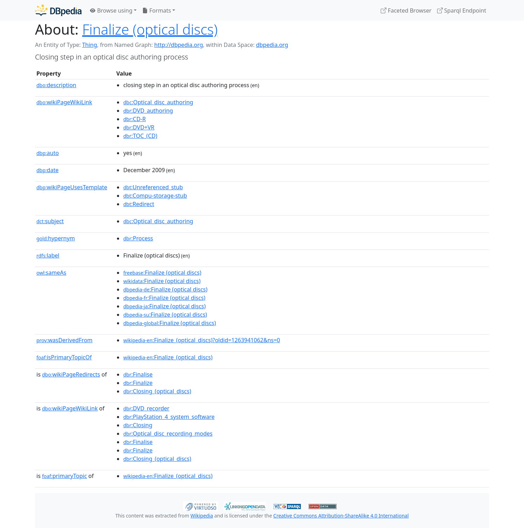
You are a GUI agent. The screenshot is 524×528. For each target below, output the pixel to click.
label (48, 255)
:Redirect (138, 204)
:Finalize (137, 383)
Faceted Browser (406, 10)
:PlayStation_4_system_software (168, 417)
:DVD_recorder (146, 408)
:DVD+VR (138, 127)
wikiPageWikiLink (64, 102)
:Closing (137, 425)
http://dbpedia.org (178, 45)
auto (47, 153)
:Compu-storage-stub (155, 195)
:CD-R (134, 119)
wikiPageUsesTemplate (71, 187)
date (47, 170)
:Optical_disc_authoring (158, 102)
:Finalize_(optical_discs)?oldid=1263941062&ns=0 (201, 340)
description (56, 85)
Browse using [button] (111, 10)
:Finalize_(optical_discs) (168, 357)
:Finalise (138, 374)
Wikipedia (202, 515)
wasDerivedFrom (64, 340)
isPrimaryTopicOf (64, 357)
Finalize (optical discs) (150, 29)
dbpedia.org (272, 45)
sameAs (51, 272)
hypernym (55, 238)
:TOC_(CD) (140, 136)
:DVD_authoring (148, 110)
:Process (138, 238)
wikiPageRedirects (71, 374)
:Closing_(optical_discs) (157, 391)
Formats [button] (156, 10)
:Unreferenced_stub (153, 187)
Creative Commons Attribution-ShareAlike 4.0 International (340, 515)
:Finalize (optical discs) (162, 272)
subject (50, 221)
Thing (89, 45)
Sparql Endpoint (461, 10)
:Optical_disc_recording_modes (168, 433)
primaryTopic (64, 476)
